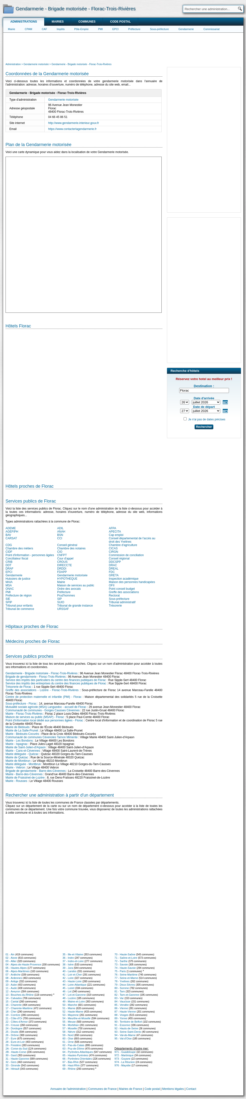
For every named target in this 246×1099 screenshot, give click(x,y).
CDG (9, 545)
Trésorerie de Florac (18, 686)
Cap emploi (116, 535)
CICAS (113, 548)
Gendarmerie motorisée (63, 99)
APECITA (115, 531)
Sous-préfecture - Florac (21, 703)
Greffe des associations (124, 592)
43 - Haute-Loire (72, 981)
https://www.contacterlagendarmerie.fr (72, 129)
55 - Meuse (69, 1021)
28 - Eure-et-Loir (15, 1041)
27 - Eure (11, 1038)
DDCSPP (115, 562)
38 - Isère (68, 964)
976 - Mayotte (123, 1065)
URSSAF (63, 609)
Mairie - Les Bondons (19, 740)
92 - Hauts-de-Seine (126, 1028)
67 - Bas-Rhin (70, 1062)
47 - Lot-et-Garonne (74, 994)
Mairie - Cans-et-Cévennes (23, 750)
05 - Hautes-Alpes (16, 967)
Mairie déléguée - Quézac (22, 754)
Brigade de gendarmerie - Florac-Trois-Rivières (36, 676)
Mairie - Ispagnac (17, 744)
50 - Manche (69, 1004)
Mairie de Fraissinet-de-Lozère (25, 777)
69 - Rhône (68, 1068)
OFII (111, 585)
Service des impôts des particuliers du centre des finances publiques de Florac (56, 680)
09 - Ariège (12, 981)
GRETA (113, 575)
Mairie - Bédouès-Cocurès (22, 734)
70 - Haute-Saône (125, 954)
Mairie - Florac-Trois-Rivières (24, 713)
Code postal (120, 21)
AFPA (112, 528)
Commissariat (211, 29)
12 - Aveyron (13, 991)
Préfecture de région (19, 595)
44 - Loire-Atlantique (74, 984)
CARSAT (11, 538)
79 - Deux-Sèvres (125, 984)
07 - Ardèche (13, 974)
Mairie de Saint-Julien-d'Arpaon (26, 747)
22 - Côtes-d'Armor (17, 1021)
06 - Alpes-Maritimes (18, 971)
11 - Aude (11, 988)
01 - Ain (10, 954)
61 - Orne (68, 1041)
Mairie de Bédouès (18, 727)
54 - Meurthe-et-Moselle (76, 1018)
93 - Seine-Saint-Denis (128, 1031)
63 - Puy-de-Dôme (73, 1048)
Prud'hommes (66, 595)
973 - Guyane (123, 1058)
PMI (100, 29)
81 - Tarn (120, 991)
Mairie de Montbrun (18, 760)
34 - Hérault (12, 1068)
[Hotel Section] (84, 404)
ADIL (60, 528)
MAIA (9, 582)
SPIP (9, 602)
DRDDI (61, 568)
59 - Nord (68, 1035)
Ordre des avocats (69, 588)
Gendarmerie (186, 29)
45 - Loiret (68, 988)
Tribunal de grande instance (75, 605)
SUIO (60, 602)
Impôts (61, 29)
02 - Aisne (11, 957)
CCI (59, 538)
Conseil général (67, 545)
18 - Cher (11, 1011)
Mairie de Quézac (17, 757)
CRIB (9, 562)
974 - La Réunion (125, 1062)
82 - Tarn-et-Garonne (127, 994)
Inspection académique (123, 578)
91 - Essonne (122, 1025)
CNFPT (62, 555)
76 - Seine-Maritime (126, 974)
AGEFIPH (12, 531)
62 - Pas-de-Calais (73, 1045)
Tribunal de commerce (20, 609)
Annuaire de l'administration (68, 1089)
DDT (9, 565)
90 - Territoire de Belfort (128, 1021)
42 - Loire (68, 977)
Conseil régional (119, 558)
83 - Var (119, 998)
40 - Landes (69, 971)
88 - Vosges (122, 1014)
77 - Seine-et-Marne (126, 977)
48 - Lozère (69, 998)
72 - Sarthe (121, 961)
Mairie (11, 29)
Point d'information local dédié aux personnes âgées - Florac (44, 720)
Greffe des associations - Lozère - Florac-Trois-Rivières (42, 690)
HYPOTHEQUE (67, 578)
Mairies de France (130, 1089)
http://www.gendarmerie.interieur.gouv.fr (73, 123)
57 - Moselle (69, 1028)
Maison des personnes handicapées (132, 582)
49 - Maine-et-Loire (73, 1001)
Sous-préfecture (159, 29)
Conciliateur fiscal (17, 558)
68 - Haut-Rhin (71, 1065)
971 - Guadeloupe (125, 1051)
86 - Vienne (121, 1008)
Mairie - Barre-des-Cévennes (24, 774)
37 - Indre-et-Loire (73, 961)
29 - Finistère (13, 1045)
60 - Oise (67, 1038)
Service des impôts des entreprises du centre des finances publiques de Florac (56, 683)
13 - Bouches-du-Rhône (20, 994)
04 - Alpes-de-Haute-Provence (23, 964)
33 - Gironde (13, 1065)
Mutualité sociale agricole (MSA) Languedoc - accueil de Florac (46, 707)
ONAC (10, 588)
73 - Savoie (121, 964)
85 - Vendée (122, 1004)
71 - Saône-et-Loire (126, 957)
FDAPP (62, 572)
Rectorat (114, 595)
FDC (112, 572)
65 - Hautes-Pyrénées (75, 1055)
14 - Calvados (14, 998)
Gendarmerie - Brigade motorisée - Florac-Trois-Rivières (42, 673)
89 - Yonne (121, 1018)
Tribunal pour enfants (19, 605)
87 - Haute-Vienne (125, 1011)
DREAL (113, 568)
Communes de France (102, 1089)
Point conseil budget (122, 588)
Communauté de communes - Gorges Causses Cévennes (43, 710)
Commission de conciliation (126, 555)
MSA (9, 585)
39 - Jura (67, 967)
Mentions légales (173, 1089)
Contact (191, 1089)
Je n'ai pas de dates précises (206, 419)
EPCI (115, 29)
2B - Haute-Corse (16, 1051)
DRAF (9, 568)
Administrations (23, 21)
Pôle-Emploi (81, 29)
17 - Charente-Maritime (19, 1008)
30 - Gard (11, 1055)
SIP (59, 599)
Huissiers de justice (18, 578)
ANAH (61, 531)
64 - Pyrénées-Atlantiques (77, 1051)
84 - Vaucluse (122, 1001)
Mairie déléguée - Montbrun (23, 764)
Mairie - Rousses (16, 781)
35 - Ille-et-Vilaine (72, 954)
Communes (86, 21)
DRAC (113, 565)
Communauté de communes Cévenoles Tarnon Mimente (42, 737)
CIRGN (113, 551)
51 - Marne (68, 1008)
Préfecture (134, 29)
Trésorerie (115, 605)
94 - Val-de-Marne (125, 1035)
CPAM (28, 29)
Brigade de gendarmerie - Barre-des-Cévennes (36, 771)
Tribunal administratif (122, 602)
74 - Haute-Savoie (125, 967)
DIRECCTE (64, 565)
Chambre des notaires (71, 548)
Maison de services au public (75, 585)
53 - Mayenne (70, 1014)
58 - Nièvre (68, 1031)
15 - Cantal (12, 1001)
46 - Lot (66, 991)
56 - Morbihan (70, 1025)
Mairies (58, 21)
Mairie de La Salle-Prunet (22, 730)
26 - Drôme (12, 1035)
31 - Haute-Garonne (17, 1058)
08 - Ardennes (14, 977)
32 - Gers (11, 1062)
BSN (60, 535)
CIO (59, 551)
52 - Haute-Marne (72, 1011)
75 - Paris (120, 971)
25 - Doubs (12, 1031)
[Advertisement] (123, 47)
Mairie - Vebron (15, 767)
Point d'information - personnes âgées (30, 555)
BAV (8, 535)
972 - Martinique (124, 1055)
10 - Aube (11, 984)
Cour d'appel (65, 558)
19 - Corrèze (13, 1014)
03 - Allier (11, 961)
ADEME (11, 528)
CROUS (62, 562)
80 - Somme (122, 988)
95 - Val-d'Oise (123, 1038)
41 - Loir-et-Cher (72, 974)
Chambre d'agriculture (123, 545)
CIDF (9, 551)
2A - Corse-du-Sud (16, 1048)
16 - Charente (14, 1004)
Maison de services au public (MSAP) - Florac (35, 717)
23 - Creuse (12, 1025)
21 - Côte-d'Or (14, 1018)
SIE (8, 599)
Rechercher (204, 427)
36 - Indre (68, 957)
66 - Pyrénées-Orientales (77, 1058)
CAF (44, 29)
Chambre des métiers (19, 548)
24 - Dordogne (14, 1028)
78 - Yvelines (122, 981)
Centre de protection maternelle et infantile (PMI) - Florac (43, 697)
